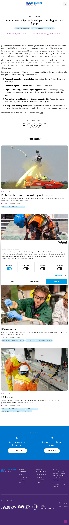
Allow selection (34, 281)
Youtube (22, 480)
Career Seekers (41, 472)
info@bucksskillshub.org (60, 485)
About (38, 483)
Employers (40, 477)
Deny (12, 281)
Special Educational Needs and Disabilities (32, 34)
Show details (59, 275)
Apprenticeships (54, 34)
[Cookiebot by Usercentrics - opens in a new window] (59, 242)
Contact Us (51, 451)
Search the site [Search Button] (17, 451)
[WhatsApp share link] (39, 125)
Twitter (21, 474)
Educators (40, 480)
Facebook (22, 472)
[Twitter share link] (34, 125)
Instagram (23, 477)
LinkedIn (22, 483)
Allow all (56, 281)
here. (41, 112)
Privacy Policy (60, 505)
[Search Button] (65, 4)
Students (11, 34)
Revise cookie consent (66, 505)
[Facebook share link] (24, 125)
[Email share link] (45, 125)
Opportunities (41, 474)
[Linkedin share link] (29, 125)
